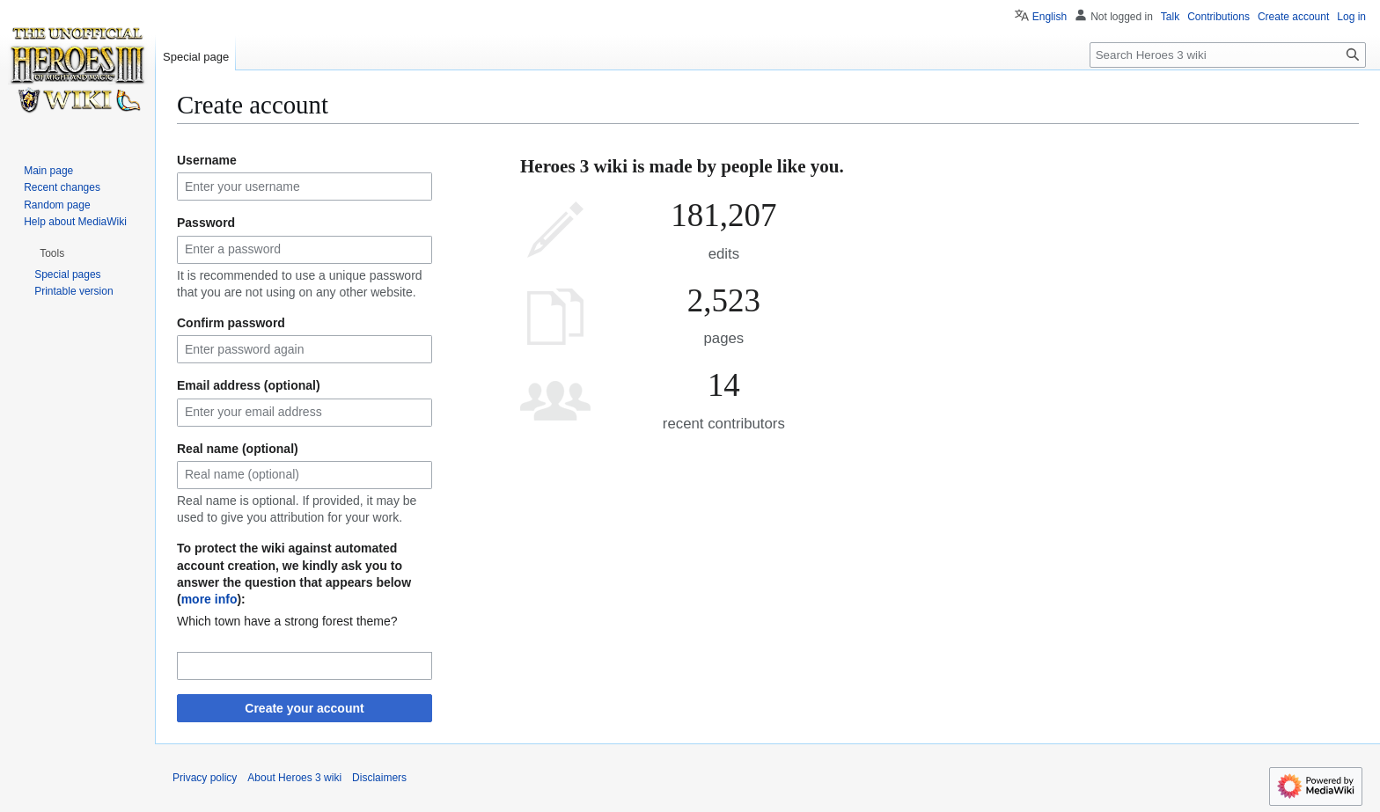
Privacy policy (204, 778)
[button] (52, 253)
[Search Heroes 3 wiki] (1228, 55)
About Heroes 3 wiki (294, 778)
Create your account (304, 708)
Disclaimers (379, 778)
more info (209, 599)
